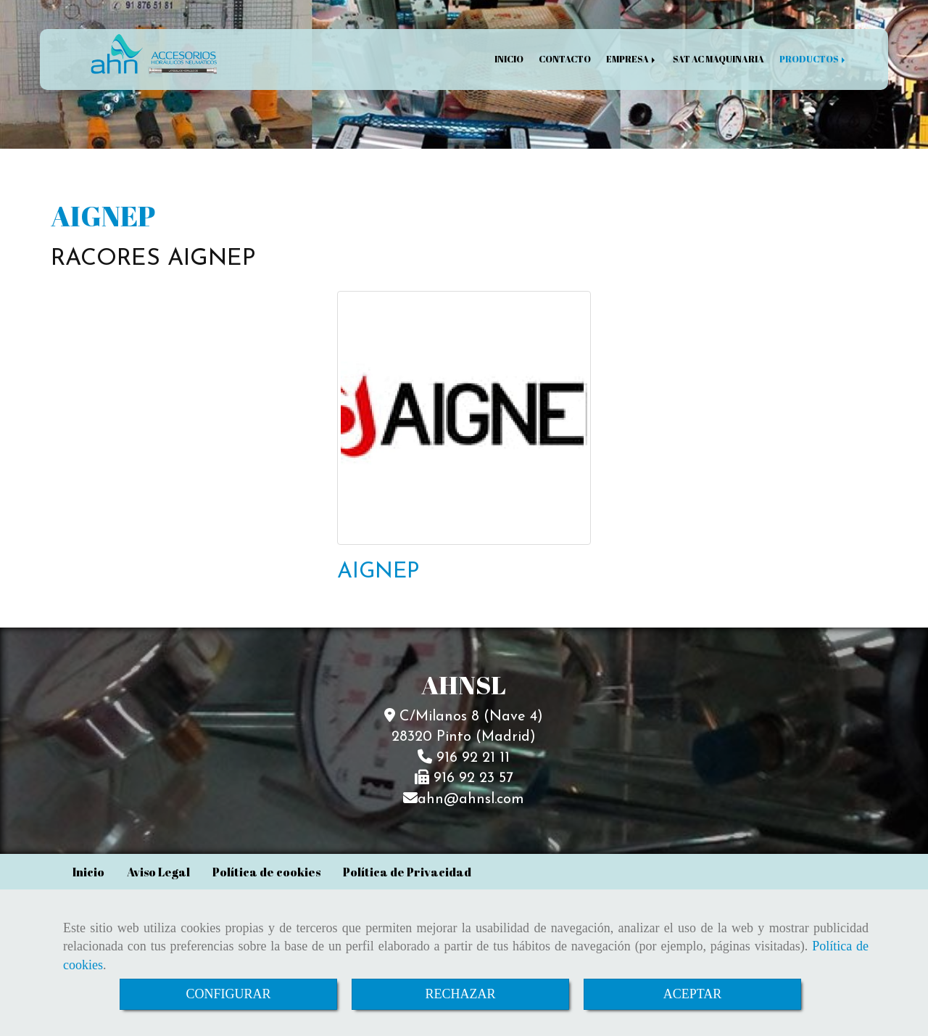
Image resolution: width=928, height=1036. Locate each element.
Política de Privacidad (407, 872)
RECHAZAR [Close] (460, 994)
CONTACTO (565, 59)
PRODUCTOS (813, 59)
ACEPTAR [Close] (692, 994)
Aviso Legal (158, 872)
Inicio (88, 872)
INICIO (508, 59)
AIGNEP (378, 572)
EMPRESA (632, 59)
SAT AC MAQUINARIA (718, 59)
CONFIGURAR (228, 994)
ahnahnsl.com (471, 799)
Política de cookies (266, 872)
